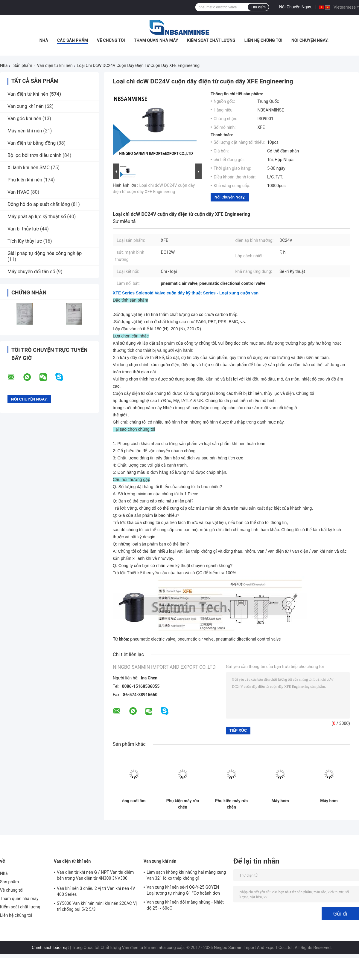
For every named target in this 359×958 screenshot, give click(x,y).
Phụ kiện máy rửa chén (182, 803)
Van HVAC (18, 192)
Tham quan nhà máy (156, 40)
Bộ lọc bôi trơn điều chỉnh (34, 155)
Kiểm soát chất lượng (211, 40)
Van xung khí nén (25, 106)
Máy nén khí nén (24, 131)
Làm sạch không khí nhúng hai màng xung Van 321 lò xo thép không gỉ (186, 875)
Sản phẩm (22, 65)
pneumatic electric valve (152, 639)
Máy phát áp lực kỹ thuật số (36, 216)
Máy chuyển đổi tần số (31, 271)
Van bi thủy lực (23, 229)
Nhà (43, 40)
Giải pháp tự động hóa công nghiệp (44, 253)
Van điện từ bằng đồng (31, 143)
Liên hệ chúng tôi (263, 40)
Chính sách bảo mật (50, 947)
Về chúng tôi (111, 40)
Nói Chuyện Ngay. (295, 6)
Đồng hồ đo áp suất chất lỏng (38, 204)
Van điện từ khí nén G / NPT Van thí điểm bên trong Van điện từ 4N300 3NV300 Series (95, 876)
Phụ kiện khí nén (24, 180)
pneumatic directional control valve (248, 639)
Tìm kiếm (258, 7)
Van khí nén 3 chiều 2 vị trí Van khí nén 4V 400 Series (96, 891)
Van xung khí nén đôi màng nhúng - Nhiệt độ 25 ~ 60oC (185, 905)
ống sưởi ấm (134, 800)
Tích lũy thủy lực (24, 241)
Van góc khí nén (24, 118)
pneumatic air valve (195, 639)
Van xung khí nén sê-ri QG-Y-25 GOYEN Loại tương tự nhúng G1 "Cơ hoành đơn (183, 890)
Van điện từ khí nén (54, 65)
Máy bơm (280, 800)
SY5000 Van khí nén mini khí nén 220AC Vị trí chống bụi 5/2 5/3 (97, 906)
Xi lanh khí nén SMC (28, 167)
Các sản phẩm (72, 40)
